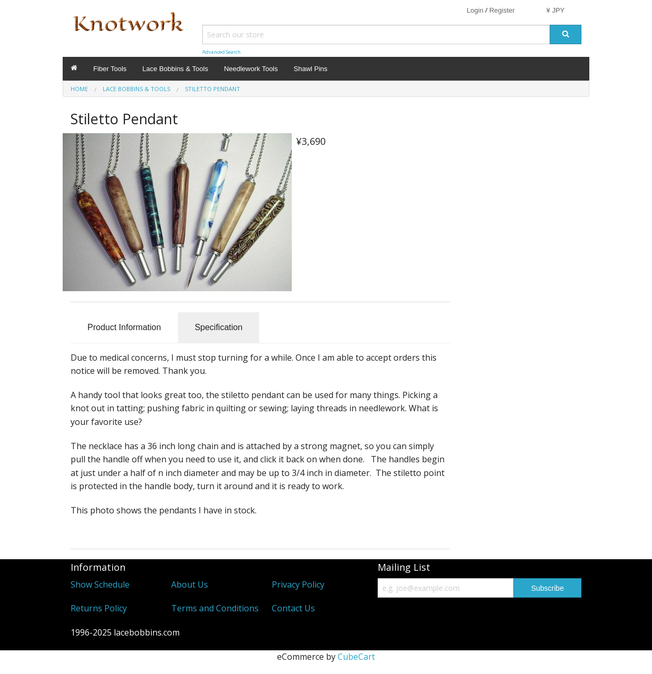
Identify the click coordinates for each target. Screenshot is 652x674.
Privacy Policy (298, 584)
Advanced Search (221, 51)
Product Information (124, 327)
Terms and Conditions (215, 608)
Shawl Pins (311, 69)
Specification (219, 327)
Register (502, 10)
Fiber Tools (109, 69)
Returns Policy (99, 608)
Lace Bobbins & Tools (175, 69)
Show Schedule (100, 584)
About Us (189, 584)
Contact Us (293, 608)
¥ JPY (555, 10)
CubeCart (356, 656)
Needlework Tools (251, 69)
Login (475, 10)
